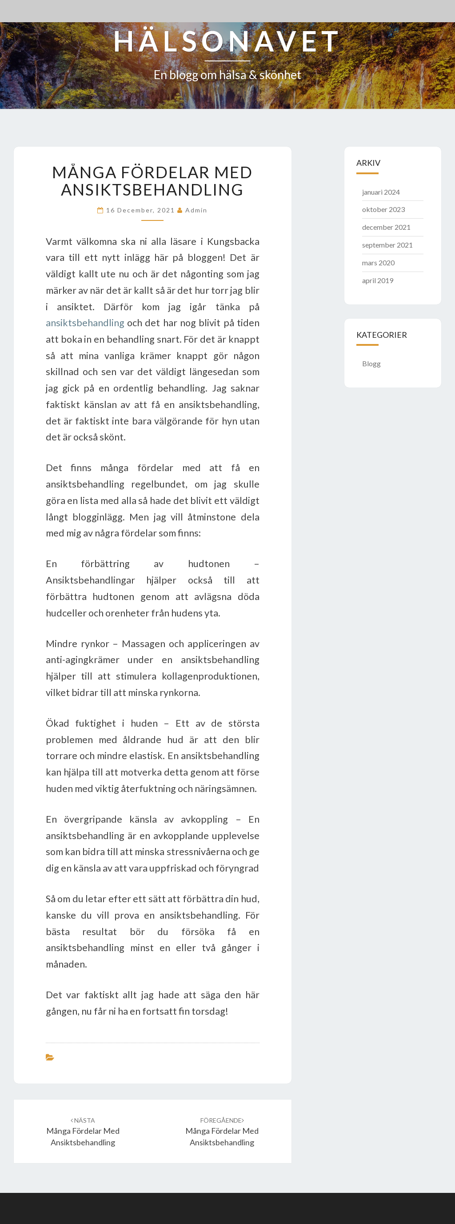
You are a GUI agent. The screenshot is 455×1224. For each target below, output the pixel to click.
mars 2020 (378, 262)
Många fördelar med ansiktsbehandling (83, 1131)
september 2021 (387, 244)
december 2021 (386, 227)
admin (196, 210)
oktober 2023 (383, 209)
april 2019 (377, 280)
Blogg (371, 363)
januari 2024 (381, 192)
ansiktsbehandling (85, 322)
